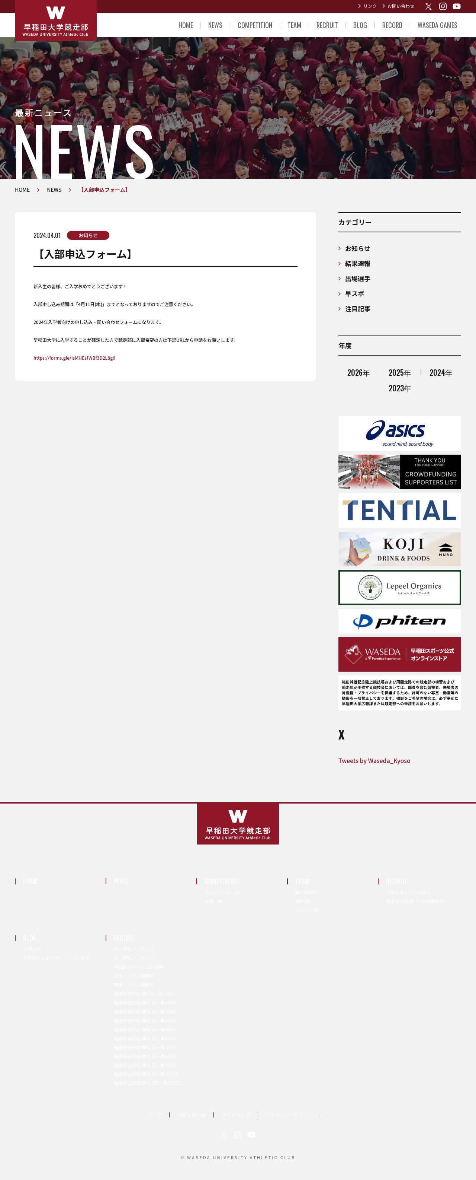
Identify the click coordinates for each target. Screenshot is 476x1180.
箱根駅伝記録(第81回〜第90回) (145, 1065)
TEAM (294, 25)
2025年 (400, 372)
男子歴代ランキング (134, 949)
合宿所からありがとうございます (56, 958)
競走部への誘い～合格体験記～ (417, 901)
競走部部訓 (306, 892)
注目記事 (357, 308)
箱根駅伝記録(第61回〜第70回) (145, 1047)
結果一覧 (213, 901)
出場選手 (357, 278)
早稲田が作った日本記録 (138, 967)
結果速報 (357, 263)
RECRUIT (327, 25)
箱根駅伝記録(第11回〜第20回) (145, 1002)
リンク (370, 6)
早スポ (354, 293)
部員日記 (32, 949)
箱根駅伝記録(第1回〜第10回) (143, 993)
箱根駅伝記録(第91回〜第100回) (146, 1074)
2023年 (400, 388)
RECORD (392, 25)
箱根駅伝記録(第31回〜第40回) (145, 1020)
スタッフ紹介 (308, 910)
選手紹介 (304, 901)
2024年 (441, 372)
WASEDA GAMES (437, 25)
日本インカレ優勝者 (134, 976)
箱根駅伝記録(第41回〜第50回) (145, 1029)
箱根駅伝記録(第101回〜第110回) (147, 1083)
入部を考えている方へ (408, 892)
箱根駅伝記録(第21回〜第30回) (145, 1011)
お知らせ (88, 235)
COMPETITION (255, 25)
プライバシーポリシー (290, 1114)
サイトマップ (235, 1114)
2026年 (358, 372)
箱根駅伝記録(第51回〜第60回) (145, 1038)
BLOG (360, 25)
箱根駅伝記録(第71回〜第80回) (145, 1056)
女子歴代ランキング (134, 958)
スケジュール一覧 (222, 892)
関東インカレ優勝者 (134, 985)
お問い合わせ (400, 6)
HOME (185, 25)
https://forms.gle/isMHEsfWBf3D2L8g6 (74, 357)
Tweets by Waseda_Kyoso (374, 760)
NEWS (215, 25)
